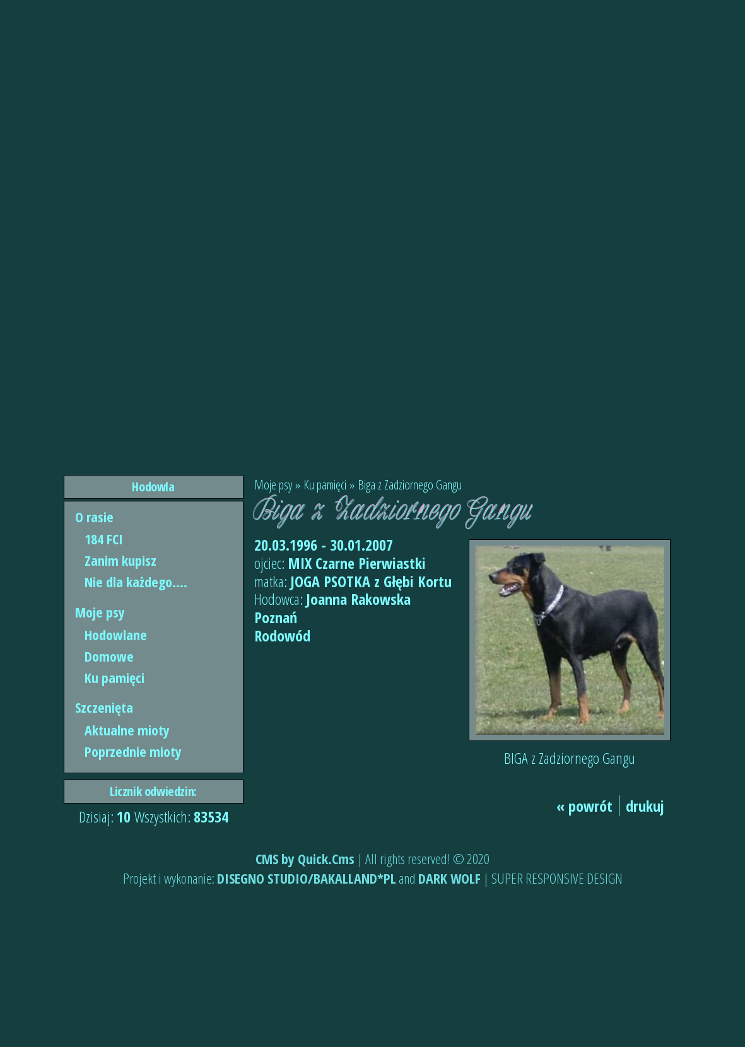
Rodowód (282, 635)
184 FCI (104, 538)
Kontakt (269, 434)
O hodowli (139, 434)
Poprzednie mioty (133, 751)
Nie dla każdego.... (136, 581)
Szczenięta (104, 707)
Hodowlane (116, 634)
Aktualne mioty (127, 729)
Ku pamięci (114, 677)
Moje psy (100, 611)
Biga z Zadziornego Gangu (410, 484)
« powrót (584, 805)
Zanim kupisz (120, 560)
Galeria (207, 434)
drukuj (645, 805)
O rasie (94, 516)
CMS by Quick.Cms (305, 858)
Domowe (109, 655)
